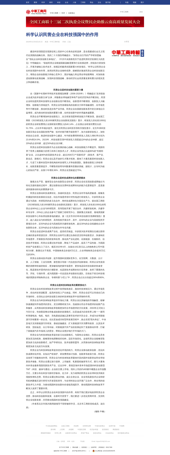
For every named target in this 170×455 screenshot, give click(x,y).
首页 (27, 2)
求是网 (76, 426)
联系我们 (84, 447)
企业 (66, 2)
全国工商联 (65, 426)
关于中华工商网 (64, 447)
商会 (91, 2)
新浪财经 (105, 429)
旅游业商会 (97, 433)
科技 (58, 2)
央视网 (71, 429)
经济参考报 (94, 429)
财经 (51, 2)
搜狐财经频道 (46, 433)
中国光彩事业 (100, 426)
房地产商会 (85, 433)
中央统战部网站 (51, 426)
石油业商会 (109, 433)
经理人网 (58, 433)
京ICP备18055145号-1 (79, 451)
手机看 (82, 441)
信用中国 (112, 426)
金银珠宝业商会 (71, 433)
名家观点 (71, 13)
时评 (43, 2)
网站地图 (75, 447)
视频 (134, 2)
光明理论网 (87, 426)
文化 (99, 2)
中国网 (121, 426)
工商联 (83, 2)
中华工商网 (54, 13)
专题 (126, 2)
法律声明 (93, 447)
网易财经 (116, 429)
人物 (74, 2)
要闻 (35, 2)
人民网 (62, 429)
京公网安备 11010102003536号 (103, 451)
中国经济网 (82, 429)
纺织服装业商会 (123, 433)
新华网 (53, 429)
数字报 (108, 2)
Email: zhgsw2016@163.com (101, 441)
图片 (142, 2)
